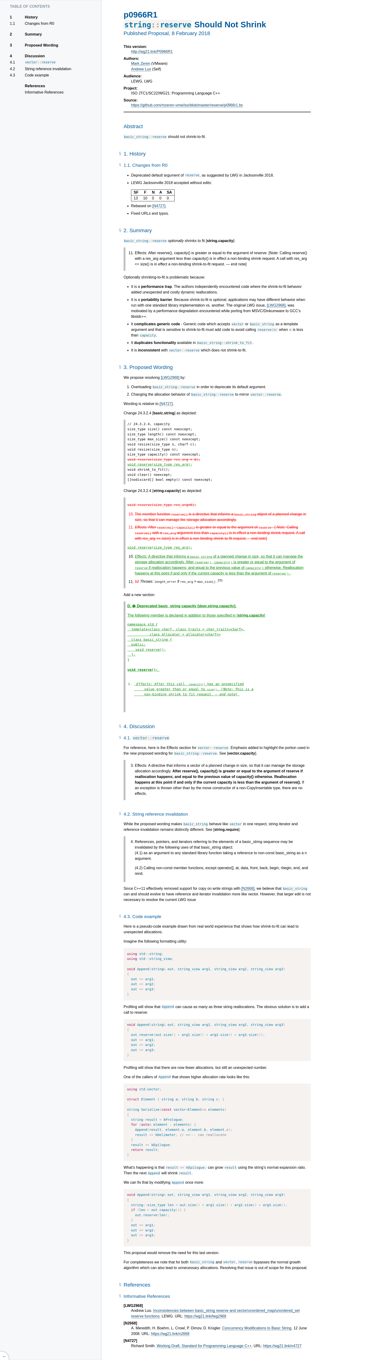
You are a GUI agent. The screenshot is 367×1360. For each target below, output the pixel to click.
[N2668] (247, 888)
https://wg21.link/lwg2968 (205, 1316)
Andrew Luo (141, 69)
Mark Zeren (140, 63)
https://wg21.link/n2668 (170, 1334)
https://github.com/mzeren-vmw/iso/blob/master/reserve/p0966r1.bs (187, 105)
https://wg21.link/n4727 (282, 1346)
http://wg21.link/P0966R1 (152, 52)
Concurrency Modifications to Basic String (256, 1328)
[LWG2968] (276, 305)
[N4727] (158, 206)
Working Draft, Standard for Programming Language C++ (204, 1346)
